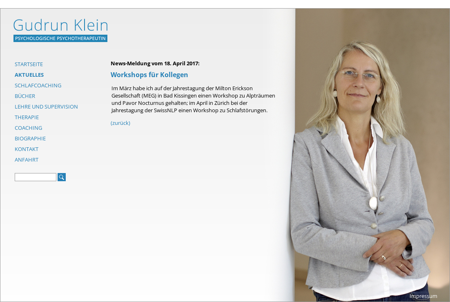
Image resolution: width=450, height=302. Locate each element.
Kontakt (26, 149)
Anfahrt (26, 159)
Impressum (423, 296)
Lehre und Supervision (46, 106)
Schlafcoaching (38, 85)
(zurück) (120, 123)
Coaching (28, 127)
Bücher (25, 96)
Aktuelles (29, 74)
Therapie (27, 117)
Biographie (30, 138)
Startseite (29, 64)
